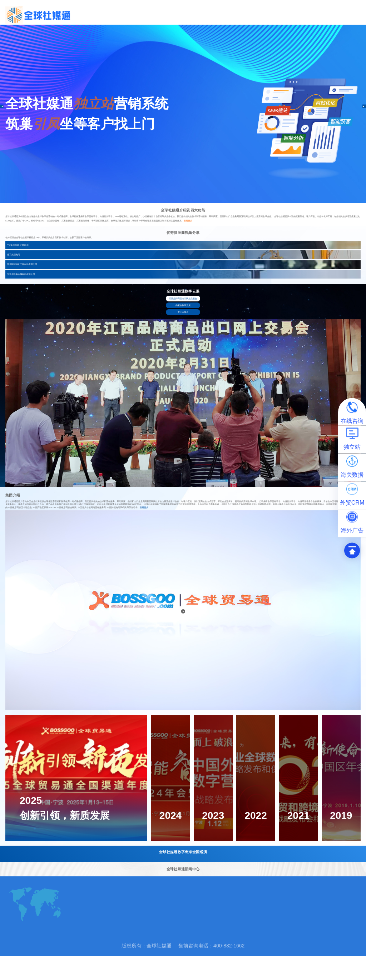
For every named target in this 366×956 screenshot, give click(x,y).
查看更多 (188, 221)
